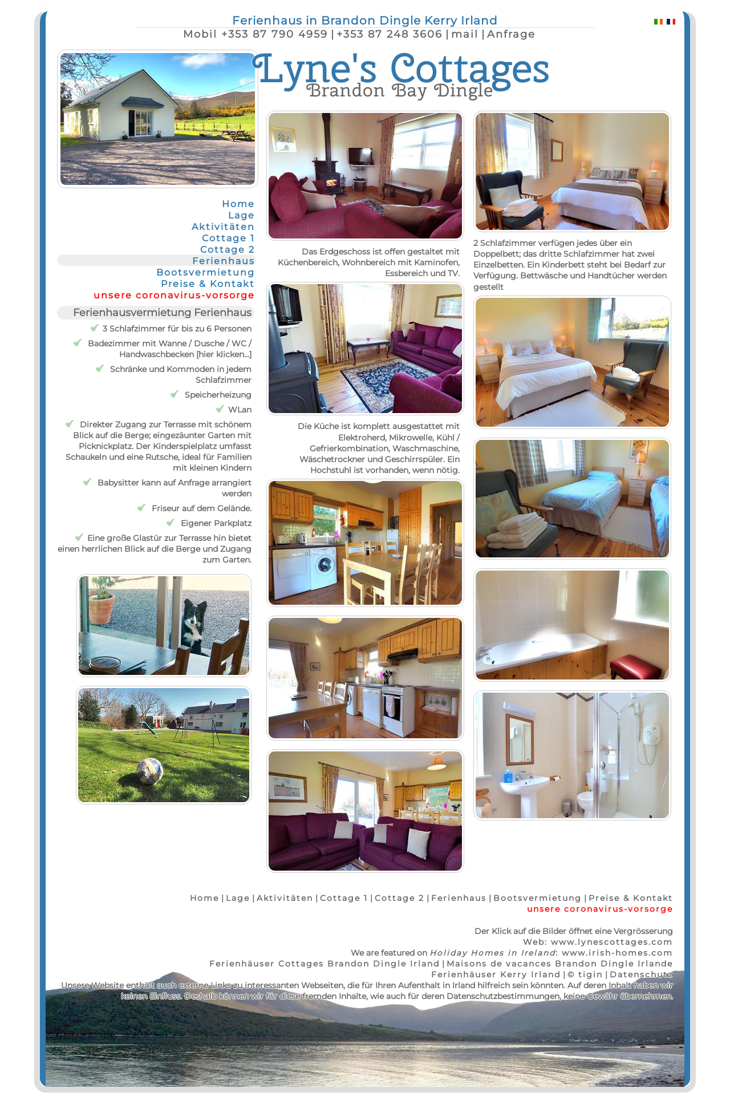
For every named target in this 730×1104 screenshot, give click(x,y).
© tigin (585, 974)
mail (464, 34)
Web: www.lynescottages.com (598, 942)
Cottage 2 (227, 249)
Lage (241, 215)
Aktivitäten (223, 226)
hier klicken (221, 354)
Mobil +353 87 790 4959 (255, 34)
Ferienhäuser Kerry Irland (496, 974)
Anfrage (511, 34)
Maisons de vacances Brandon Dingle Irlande (560, 963)
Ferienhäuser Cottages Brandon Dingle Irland (324, 963)
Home (238, 204)
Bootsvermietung (205, 272)
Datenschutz (641, 974)
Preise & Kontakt (208, 283)
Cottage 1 (228, 238)
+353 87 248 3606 (389, 34)
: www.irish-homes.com (551, 952)
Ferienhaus (223, 261)
